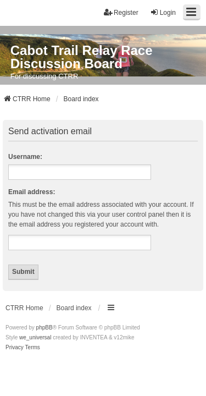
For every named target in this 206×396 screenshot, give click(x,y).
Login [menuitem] (163, 12)
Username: (25, 157)
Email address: (31, 192)
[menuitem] (14, 348)
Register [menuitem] (121, 12)
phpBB (44, 327)
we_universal (35, 337)
